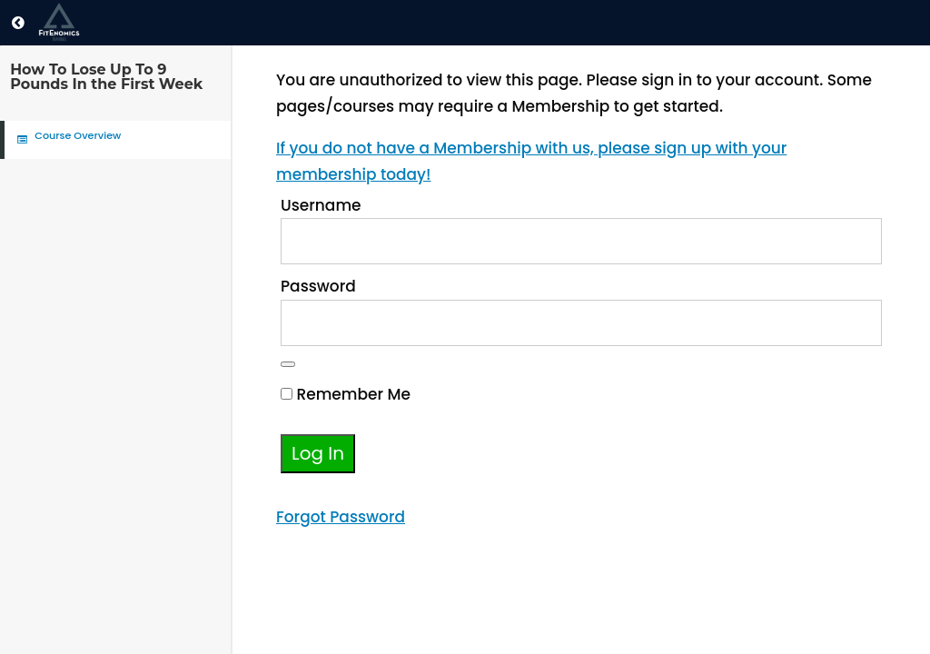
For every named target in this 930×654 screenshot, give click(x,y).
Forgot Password (340, 517)
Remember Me (346, 394)
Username (321, 205)
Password (318, 286)
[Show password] (288, 364)
